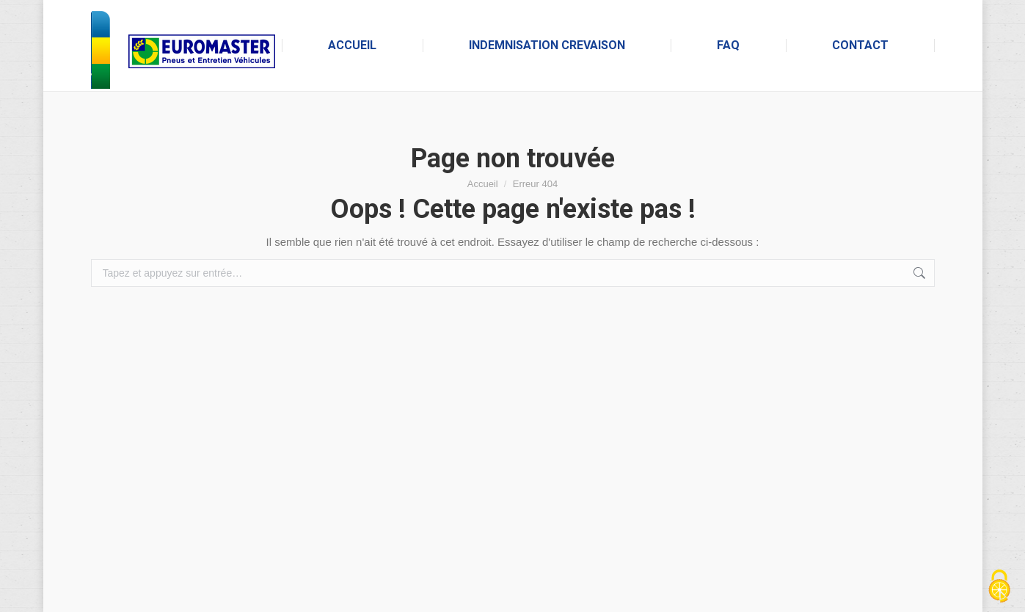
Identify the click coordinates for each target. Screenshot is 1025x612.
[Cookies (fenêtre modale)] (999, 587)
